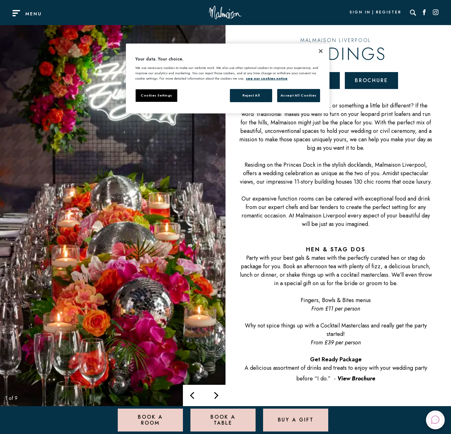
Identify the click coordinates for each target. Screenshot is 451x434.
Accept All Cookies (299, 95)
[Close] (321, 51)
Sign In (360, 12)
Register (389, 12)
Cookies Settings (156, 95)
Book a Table (222, 419)
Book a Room (150, 419)
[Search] (413, 12)
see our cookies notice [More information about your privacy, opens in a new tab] (267, 78)
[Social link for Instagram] (435, 12)
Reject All (251, 95)
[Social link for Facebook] (424, 12)
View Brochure (356, 378)
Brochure (371, 80)
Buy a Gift (296, 419)
